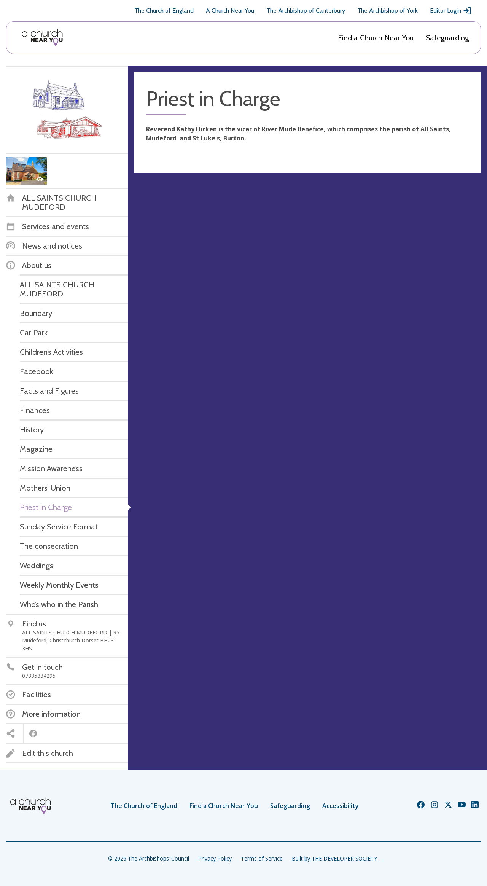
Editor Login (451, 10)
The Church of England (164, 10)
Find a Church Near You (376, 37)
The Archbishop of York (387, 10)
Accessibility (340, 806)
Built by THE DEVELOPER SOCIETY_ (335, 858)
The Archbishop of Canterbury (305, 10)
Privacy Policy (215, 858)
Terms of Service (262, 858)
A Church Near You (230, 10)
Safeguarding (447, 37)
